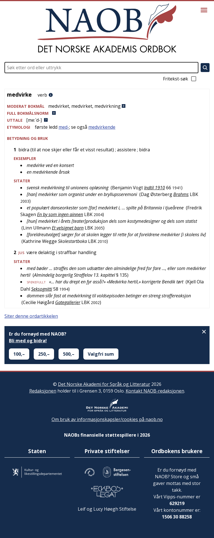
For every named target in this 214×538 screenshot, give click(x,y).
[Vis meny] (204, 10)
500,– (68, 354)
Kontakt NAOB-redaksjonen (155, 391)
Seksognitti (41, 289)
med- (64, 127)
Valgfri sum (101, 354)
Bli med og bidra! (28, 341)
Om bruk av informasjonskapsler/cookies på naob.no (107, 419)
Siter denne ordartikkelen (31, 316)
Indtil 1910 (154, 188)
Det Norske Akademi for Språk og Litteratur (104, 384)
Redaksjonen (42, 391)
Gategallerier (67, 302)
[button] (107, 106)
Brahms (181, 194)
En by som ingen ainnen (60, 214)
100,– (19, 354)
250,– (44, 354)
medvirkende (101, 127)
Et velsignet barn (68, 228)
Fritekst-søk (180, 78)
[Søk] (205, 67)
